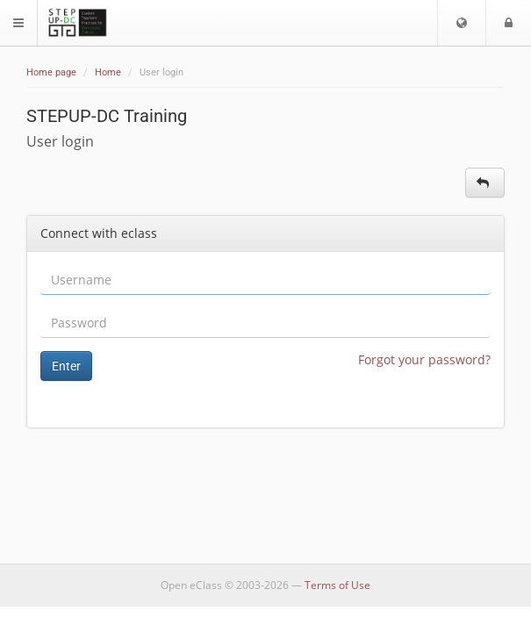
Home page (51, 72)
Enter (66, 366)
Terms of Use (337, 585)
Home (108, 72)
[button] (461, 23)
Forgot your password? (424, 359)
